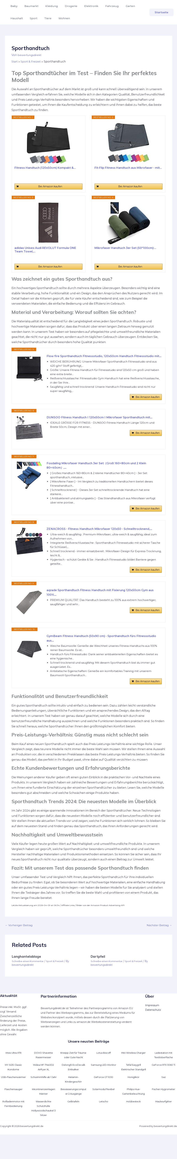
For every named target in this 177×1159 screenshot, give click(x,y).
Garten (121, 6)
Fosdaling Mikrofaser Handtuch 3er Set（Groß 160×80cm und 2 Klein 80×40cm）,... (102, 473)
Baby (13, 6)
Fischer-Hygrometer (163, 1113)
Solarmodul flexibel (103, 1113)
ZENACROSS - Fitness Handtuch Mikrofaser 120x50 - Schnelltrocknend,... (89, 541)
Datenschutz (153, 1029)
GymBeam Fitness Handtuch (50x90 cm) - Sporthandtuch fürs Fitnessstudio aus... (97, 655)
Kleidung (48, 6)
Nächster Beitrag (158, 945)
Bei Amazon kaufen (50, 186)
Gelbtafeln (73, 1125)
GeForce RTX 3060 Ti (163, 1089)
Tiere (44, 18)
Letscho (103, 1125)
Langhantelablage (27, 976)
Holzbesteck (133, 1125)
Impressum (152, 1025)
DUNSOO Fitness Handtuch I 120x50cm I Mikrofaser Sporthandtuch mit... (102, 427)
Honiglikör (133, 1101)
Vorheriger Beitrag (20, 945)
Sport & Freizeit (57, 981)
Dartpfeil (98, 976)
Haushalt (16, 18)
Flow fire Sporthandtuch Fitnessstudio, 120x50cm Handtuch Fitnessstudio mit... (96, 358)
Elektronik (85, 6)
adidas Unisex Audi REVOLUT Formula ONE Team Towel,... (45, 249)
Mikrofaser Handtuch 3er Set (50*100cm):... (125, 248)
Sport (31, 18)
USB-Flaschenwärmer (13, 1101)
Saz (163, 1101)
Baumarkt (29, 6)
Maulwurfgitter (164, 1125)
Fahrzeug (104, 6)
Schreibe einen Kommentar (29, 981)
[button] (161, 12)
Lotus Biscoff (104, 1072)
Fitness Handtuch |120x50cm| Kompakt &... (45, 167)
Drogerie (66, 6)
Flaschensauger (13, 1113)
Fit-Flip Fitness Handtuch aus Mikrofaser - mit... (128, 167)
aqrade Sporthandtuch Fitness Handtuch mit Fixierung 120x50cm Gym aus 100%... (104, 609)
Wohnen (59, 18)
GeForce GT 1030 (103, 1101)
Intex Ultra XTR (13, 1072)
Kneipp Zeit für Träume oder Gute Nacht (73, 1077)
